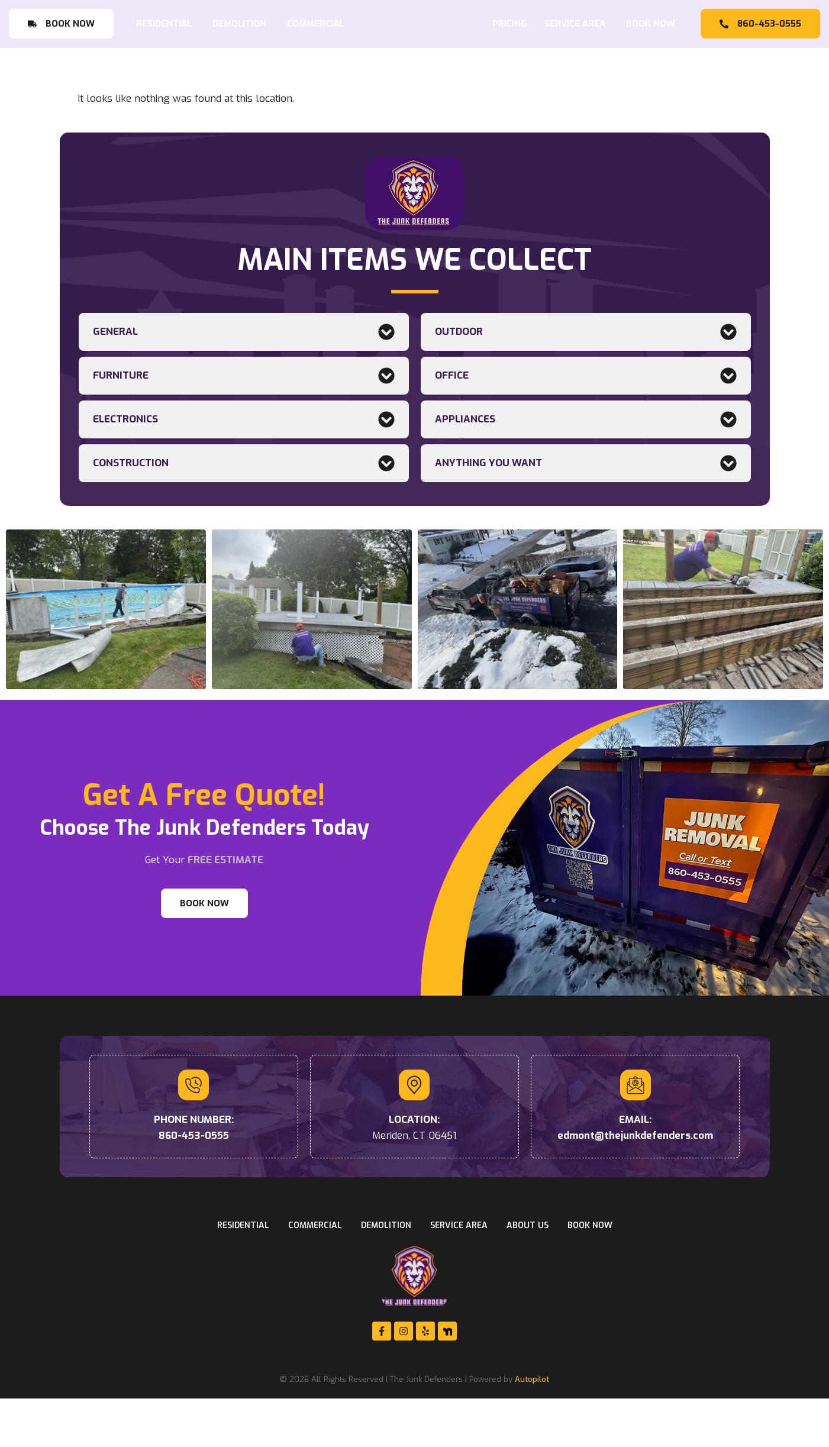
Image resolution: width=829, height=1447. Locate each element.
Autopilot (532, 1428)
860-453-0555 (194, 1184)
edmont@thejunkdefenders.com (635, 1184)
